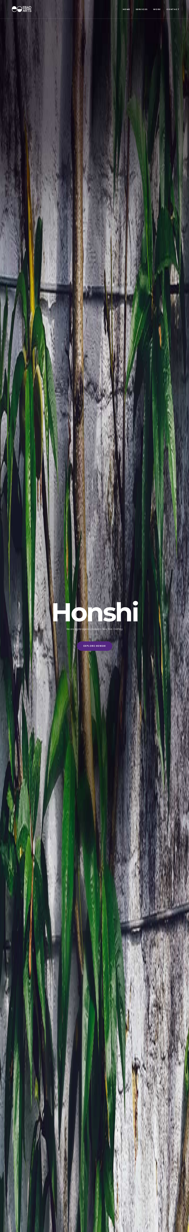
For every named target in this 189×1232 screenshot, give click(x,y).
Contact (173, 9)
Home (126, 9)
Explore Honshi (94, 646)
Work (157, 9)
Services (142, 9)
